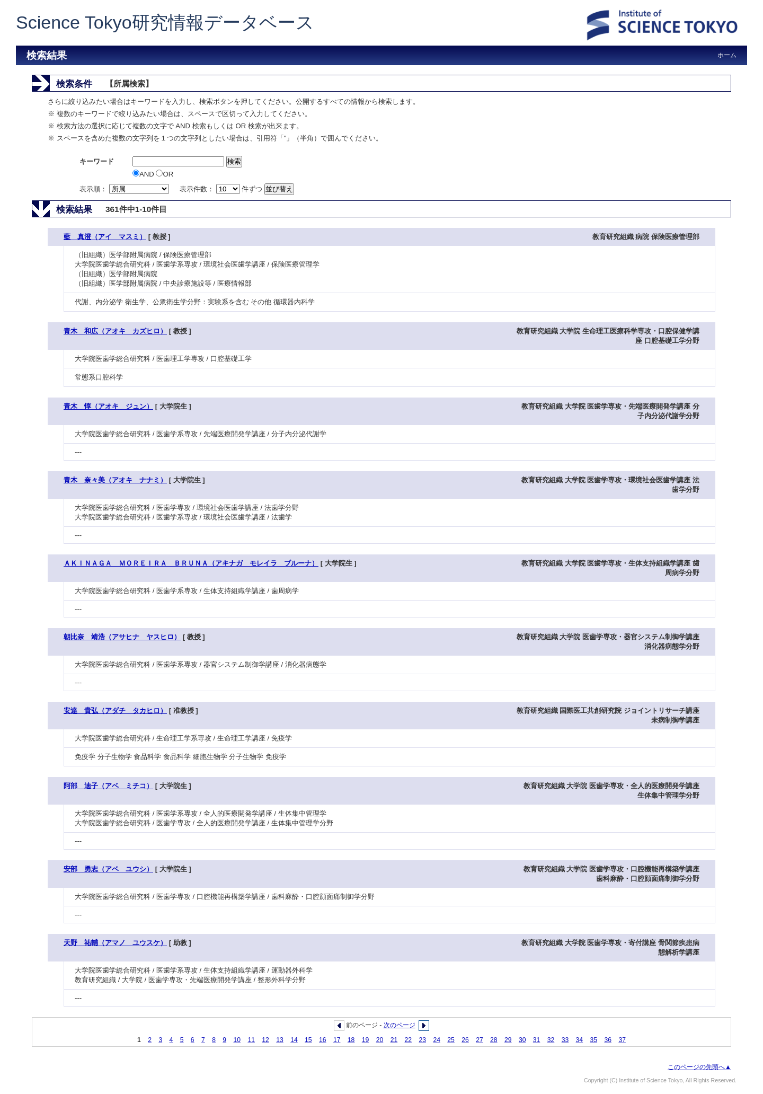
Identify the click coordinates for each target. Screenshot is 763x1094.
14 (294, 1040)
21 (394, 1040)
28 (494, 1040)
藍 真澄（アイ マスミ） (105, 237)
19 (365, 1040)
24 (436, 1040)
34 (579, 1040)
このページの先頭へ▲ (699, 1067)
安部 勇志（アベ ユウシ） (108, 869)
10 (237, 1040)
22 (408, 1040)
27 (479, 1040)
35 (594, 1040)
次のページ (399, 1025)
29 (508, 1040)
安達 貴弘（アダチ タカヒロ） (115, 710)
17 (337, 1040)
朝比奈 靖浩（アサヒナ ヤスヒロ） (122, 637)
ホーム (727, 55)
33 (565, 1040)
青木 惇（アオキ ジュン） (108, 406)
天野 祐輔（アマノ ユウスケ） (115, 943)
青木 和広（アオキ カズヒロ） (115, 331)
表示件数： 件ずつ (222, 189)
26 (465, 1040)
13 (279, 1040)
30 (522, 1040)
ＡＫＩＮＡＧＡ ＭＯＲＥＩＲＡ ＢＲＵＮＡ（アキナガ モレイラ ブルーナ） (191, 563)
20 (380, 1040)
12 (265, 1040)
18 (351, 1040)
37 (622, 1040)
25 (451, 1040)
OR (164, 174)
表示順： (125, 189)
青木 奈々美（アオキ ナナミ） (115, 480)
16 (322, 1040)
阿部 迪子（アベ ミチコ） (108, 786)
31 (536, 1040)
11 (251, 1040)
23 (422, 1040)
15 (308, 1040)
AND (144, 174)
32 (551, 1040)
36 (607, 1040)
